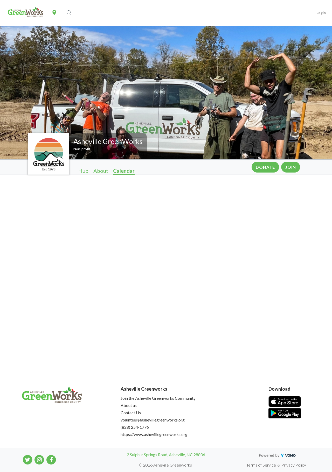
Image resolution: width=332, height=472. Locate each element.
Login (321, 12)
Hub (83, 171)
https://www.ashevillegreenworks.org (154, 434)
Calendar (124, 171)
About (100, 171)
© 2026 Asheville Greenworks (165, 464)
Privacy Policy (293, 464)
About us (129, 405)
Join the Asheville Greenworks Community (158, 398)
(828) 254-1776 (135, 427)
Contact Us (131, 412)
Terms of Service (261, 464)
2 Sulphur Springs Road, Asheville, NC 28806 (166, 454)
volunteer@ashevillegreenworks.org (153, 419)
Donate (265, 167)
